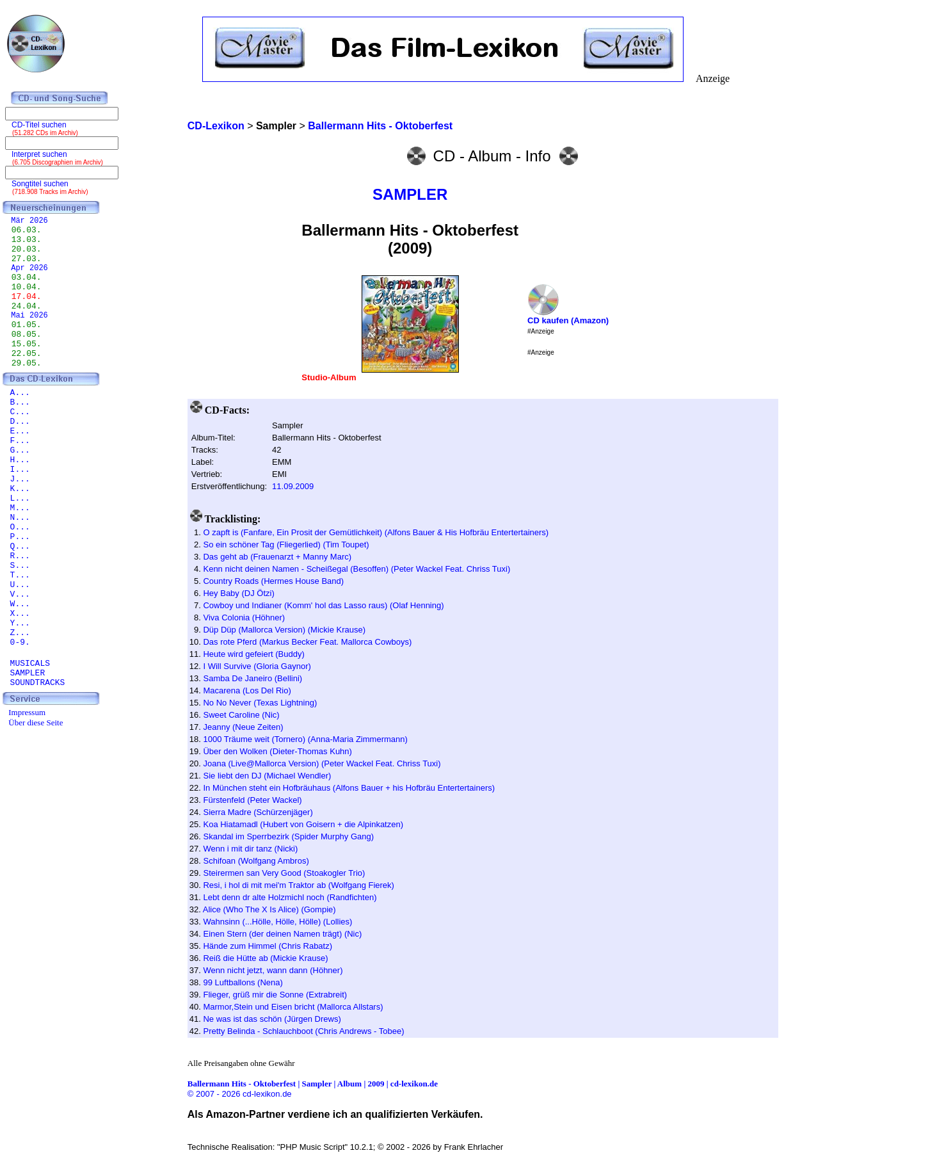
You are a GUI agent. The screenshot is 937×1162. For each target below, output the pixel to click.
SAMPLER (409, 194)
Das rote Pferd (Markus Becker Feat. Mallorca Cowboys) (307, 642)
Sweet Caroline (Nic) (241, 715)
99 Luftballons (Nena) (242, 982)
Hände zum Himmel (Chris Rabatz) (267, 946)
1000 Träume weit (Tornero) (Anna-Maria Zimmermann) (305, 739)
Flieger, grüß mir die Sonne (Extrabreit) (275, 994)
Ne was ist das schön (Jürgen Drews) (271, 1019)
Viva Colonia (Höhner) (244, 617)
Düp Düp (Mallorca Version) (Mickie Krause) (284, 629)
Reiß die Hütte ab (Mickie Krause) (265, 958)
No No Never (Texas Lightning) (260, 702)
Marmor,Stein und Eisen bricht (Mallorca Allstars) (293, 1007)
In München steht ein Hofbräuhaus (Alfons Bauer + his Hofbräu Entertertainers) (349, 788)
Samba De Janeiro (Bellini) (252, 678)
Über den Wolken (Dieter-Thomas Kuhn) (277, 751)
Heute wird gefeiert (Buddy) (253, 654)
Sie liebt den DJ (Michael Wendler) (267, 775)
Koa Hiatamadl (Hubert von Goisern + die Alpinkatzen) (303, 824)
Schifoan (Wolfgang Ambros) (255, 861)
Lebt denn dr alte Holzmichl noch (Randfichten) (289, 897)
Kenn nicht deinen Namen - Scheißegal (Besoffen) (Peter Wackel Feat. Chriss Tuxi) (356, 569)
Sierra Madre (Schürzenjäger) (257, 812)
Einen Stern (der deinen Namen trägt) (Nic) (282, 934)
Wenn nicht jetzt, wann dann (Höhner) (272, 970)
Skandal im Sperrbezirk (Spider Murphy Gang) (288, 836)
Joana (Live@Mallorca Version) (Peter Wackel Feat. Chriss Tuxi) (321, 763)
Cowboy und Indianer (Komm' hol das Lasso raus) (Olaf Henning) (323, 605)
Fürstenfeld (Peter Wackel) (252, 800)
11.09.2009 (293, 486)
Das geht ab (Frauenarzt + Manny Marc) (277, 556)
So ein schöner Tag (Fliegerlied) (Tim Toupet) (286, 544)
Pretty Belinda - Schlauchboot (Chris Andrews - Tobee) (303, 1031)
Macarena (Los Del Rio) (247, 690)
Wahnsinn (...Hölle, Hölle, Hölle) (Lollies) (277, 921)
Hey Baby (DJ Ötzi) (238, 593)
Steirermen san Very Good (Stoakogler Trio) (284, 873)
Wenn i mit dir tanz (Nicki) (250, 848)
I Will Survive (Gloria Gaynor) (256, 666)
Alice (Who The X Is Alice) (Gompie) (269, 909)
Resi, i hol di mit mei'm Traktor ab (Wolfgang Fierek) (298, 885)
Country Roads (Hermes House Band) (273, 581)
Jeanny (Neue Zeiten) (243, 727)
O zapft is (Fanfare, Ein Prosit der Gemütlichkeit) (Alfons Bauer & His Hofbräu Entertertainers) (376, 532)
